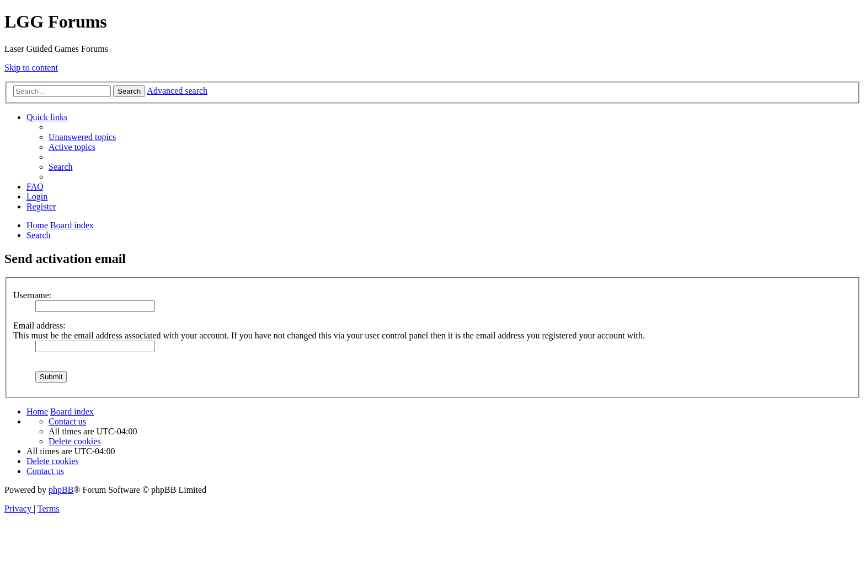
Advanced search (177, 90)
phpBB (61, 489)
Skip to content (31, 67)
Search (129, 91)
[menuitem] (82, 137)
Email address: (39, 325)
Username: (32, 295)
